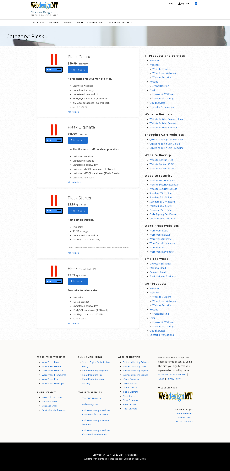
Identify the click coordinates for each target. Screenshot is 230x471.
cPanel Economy (131, 378)
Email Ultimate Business (162, 276)
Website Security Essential (163, 184)
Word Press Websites (164, 73)
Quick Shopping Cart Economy (166, 139)
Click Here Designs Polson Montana (95, 422)
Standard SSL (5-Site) (160, 197)
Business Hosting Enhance (136, 362)
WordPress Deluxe (159, 234)
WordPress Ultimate (160, 239)
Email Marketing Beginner (95, 370)
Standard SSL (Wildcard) (162, 201)
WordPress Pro (157, 247)
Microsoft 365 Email (163, 94)
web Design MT (90, 404)
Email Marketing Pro (92, 374)
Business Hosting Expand (135, 370)
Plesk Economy (82, 268)
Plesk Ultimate (81, 127)
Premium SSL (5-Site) (160, 205)
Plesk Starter (80, 198)
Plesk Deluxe (79, 56)
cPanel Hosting (160, 86)
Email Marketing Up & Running (93, 381)
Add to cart (78, 69)
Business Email (157, 272)
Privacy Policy (174, 378)
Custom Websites (184, 413)
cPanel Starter (130, 383)
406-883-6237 (185, 417)
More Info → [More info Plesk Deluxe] (75, 112)
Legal (161, 378)
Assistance (38, 22)
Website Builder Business (163, 123)
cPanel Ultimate (130, 391)
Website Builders (161, 69)
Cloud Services (95, 22)
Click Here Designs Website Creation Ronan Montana (96, 432)
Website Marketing (163, 98)
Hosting (68, 22)
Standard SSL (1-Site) (160, 193)
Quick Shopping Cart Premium (166, 148)
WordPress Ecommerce (162, 243)
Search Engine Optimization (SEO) (96, 364)
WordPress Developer (161, 251)
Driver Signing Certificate (163, 218)
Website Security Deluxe (162, 180)
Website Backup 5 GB (161, 160)
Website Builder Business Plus (166, 119)
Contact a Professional (120, 22)
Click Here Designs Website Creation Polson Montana (96, 412)
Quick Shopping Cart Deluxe (164, 143)
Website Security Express (163, 188)
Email (80, 22)
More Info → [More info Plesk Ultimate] (75, 182)
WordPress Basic (158, 230)
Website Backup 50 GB (161, 168)
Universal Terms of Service (172, 374)
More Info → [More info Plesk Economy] (75, 323)
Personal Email (157, 267)
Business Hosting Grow (135, 366)
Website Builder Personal (163, 127)
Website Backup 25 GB (161, 164)
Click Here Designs (41, 12)
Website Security (161, 77)
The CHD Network (91, 398)
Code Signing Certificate (162, 214)
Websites (54, 22)
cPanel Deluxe (130, 387)
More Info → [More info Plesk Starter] (75, 253)
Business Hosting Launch (135, 374)
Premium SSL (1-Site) (160, 210)
